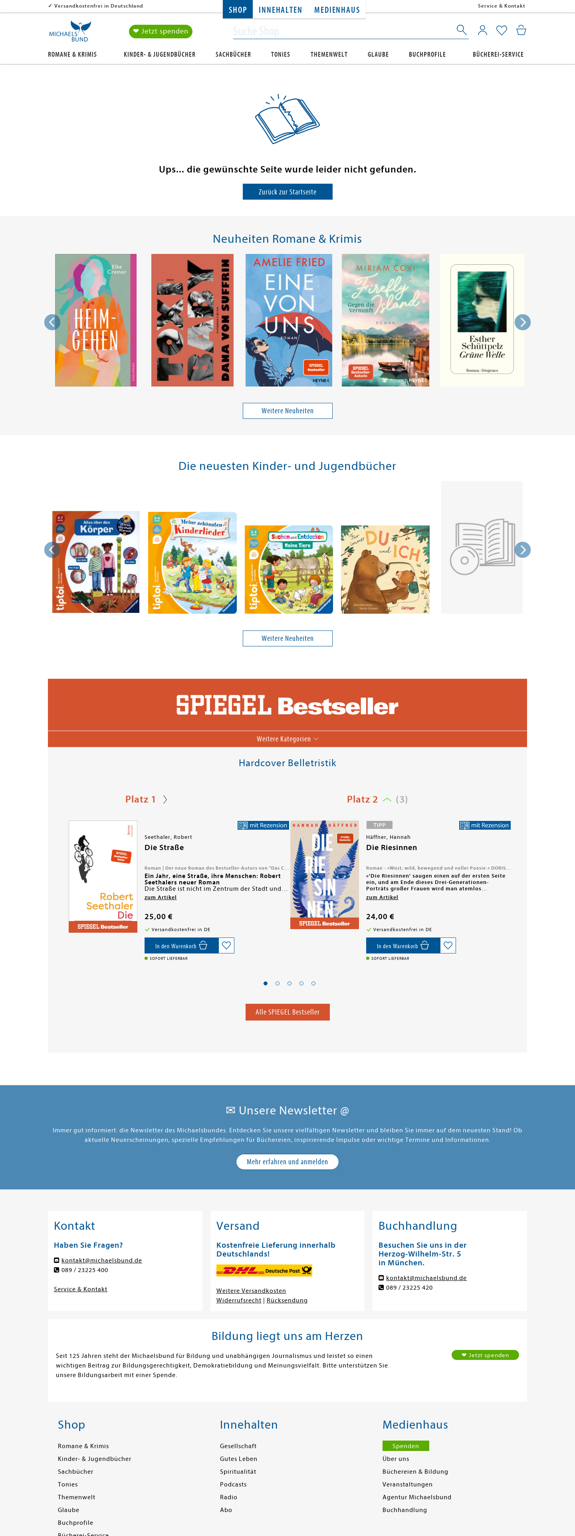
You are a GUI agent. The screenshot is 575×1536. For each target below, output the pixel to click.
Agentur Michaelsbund (417, 1497)
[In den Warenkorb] (181, 945)
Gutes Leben (239, 1459)
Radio (229, 1497)
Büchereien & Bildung (415, 1471)
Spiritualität (238, 1471)
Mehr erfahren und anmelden (287, 1161)
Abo (226, 1510)
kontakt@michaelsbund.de (101, 1260)
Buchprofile (427, 54)
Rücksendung (287, 1300)
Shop (238, 10)
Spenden (406, 1446)
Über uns (396, 1459)
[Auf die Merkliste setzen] (226, 945)
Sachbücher (233, 54)
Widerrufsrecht (239, 1300)
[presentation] (52, 322)
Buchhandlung (405, 1510)
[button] (266, 983)
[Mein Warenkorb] (521, 30)
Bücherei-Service (498, 54)
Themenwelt (329, 54)
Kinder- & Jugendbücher (160, 54)
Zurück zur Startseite (288, 191)
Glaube (378, 54)
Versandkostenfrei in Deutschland (98, 6)
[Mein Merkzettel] (502, 31)
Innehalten (280, 10)
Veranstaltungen (408, 1484)
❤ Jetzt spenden (160, 31)
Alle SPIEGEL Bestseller (288, 1012)
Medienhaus (337, 10)
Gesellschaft (238, 1446)
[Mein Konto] (482, 30)
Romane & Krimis (72, 54)
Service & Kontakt (501, 6)
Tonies (280, 54)
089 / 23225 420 (409, 1287)
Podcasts (233, 1484)
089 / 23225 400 (84, 1270)
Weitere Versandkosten (251, 1290)
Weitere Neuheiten (288, 410)
